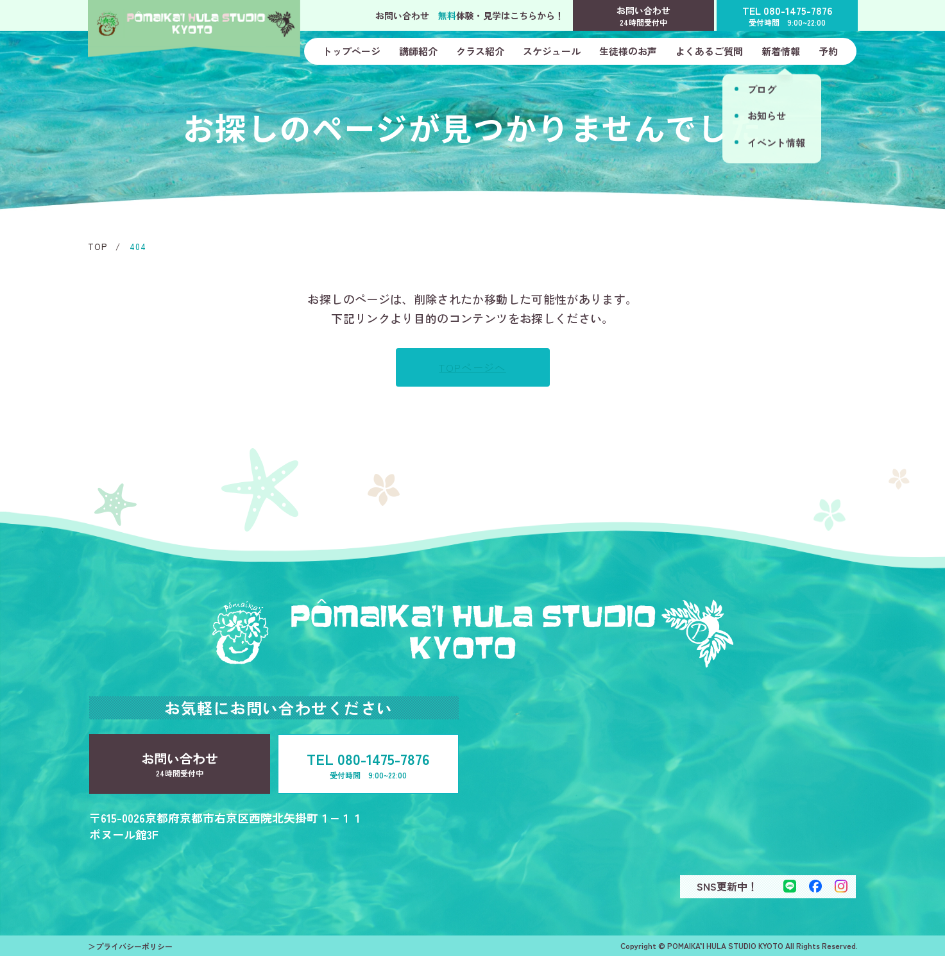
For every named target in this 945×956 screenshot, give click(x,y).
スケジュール (552, 51)
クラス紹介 (480, 51)
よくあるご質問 (709, 51)
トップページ (351, 51)
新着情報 (781, 51)
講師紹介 (418, 51)
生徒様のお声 (628, 51)
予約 (828, 51)
